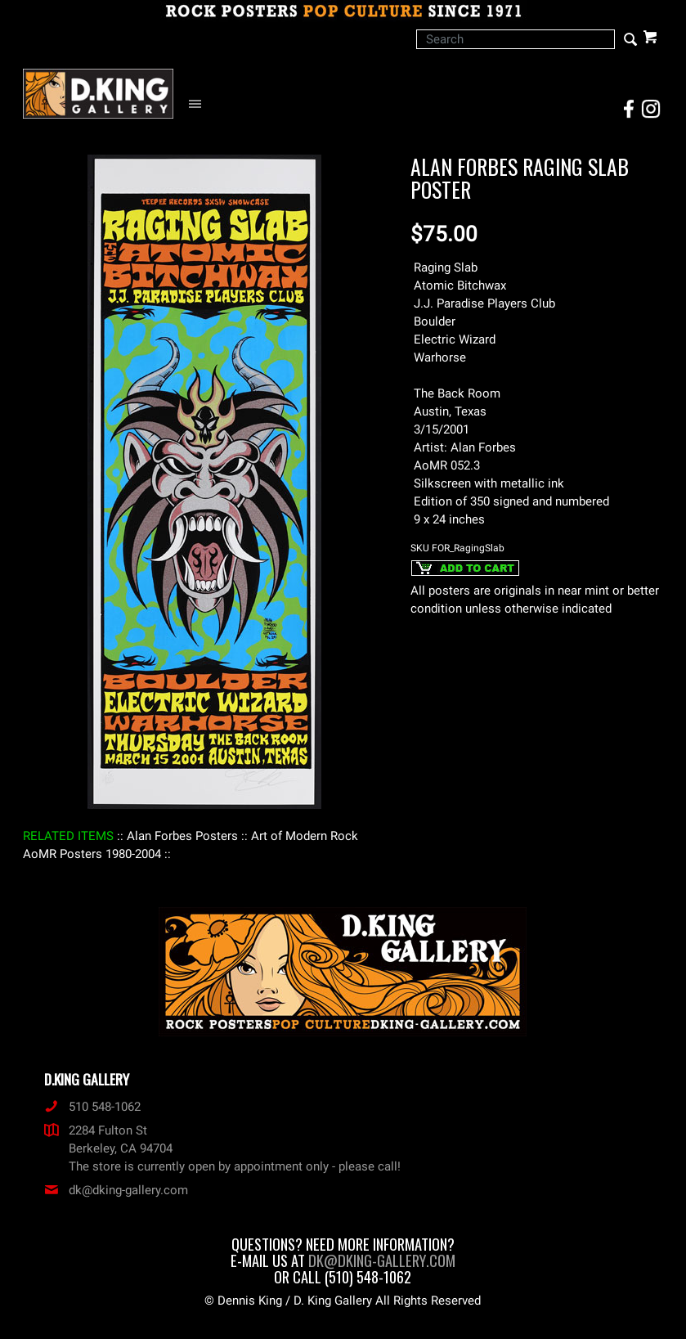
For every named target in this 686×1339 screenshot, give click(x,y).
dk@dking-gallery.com (116, 1190)
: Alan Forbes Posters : (182, 836)
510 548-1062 (92, 1106)
